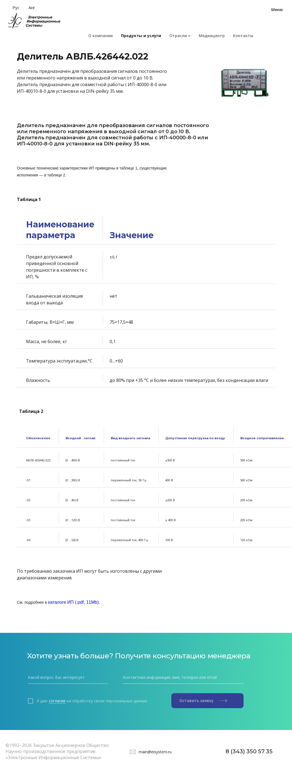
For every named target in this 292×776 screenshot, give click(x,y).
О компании (100, 35)
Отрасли (178, 35)
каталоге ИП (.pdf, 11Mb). (74, 602)
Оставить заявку (203, 700)
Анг (32, 7)
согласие (57, 700)
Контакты (243, 35)
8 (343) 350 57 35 (249, 751)
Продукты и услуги (141, 35)
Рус (15, 7)
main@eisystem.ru (155, 751)
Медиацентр (212, 35)
